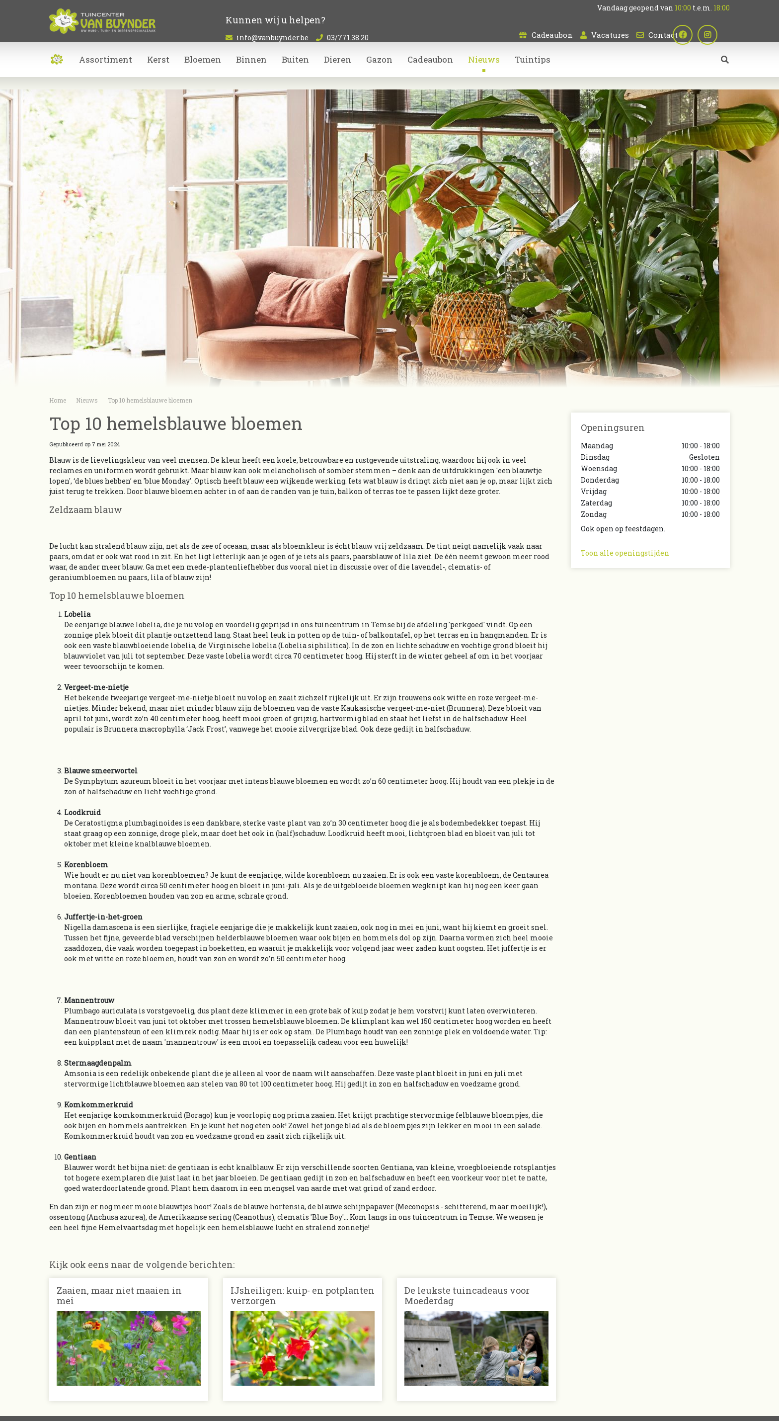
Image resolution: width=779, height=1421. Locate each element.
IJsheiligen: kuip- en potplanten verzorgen (303, 1295)
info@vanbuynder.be (272, 37)
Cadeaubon (552, 35)
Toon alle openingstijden (625, 553)
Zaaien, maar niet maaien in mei (119, 1295)
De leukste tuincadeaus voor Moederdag (467, 1295)
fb (695, 35)
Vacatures (610, 35)
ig (720, 35)
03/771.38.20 (348, 37)
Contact (663, 35)
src (725, 72)
